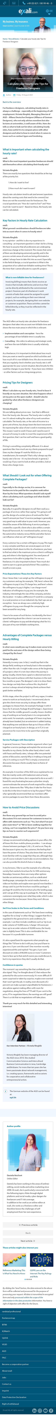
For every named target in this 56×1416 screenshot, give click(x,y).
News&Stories (14, 39)
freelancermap (8, 1318)
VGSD (4, 1344)
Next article (26, 1240)
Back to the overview (12, 102)
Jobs (4, 1377)
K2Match (6, 1331)
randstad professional (11, 1311)
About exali (7, 1370)
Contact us (6, 1384)
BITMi (4, 1324)
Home (5, 39)
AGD (4, 1351)
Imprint (5, 1390)
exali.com (28, 11)
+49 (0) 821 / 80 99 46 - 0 (39, 3)
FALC (4, 1357)
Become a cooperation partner (15, 1364)
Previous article (30, 1224)
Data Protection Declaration (14, 1397)
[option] (14, 1264)
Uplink (5, 1337)
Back (28, 1232)
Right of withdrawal (10, 1404)
